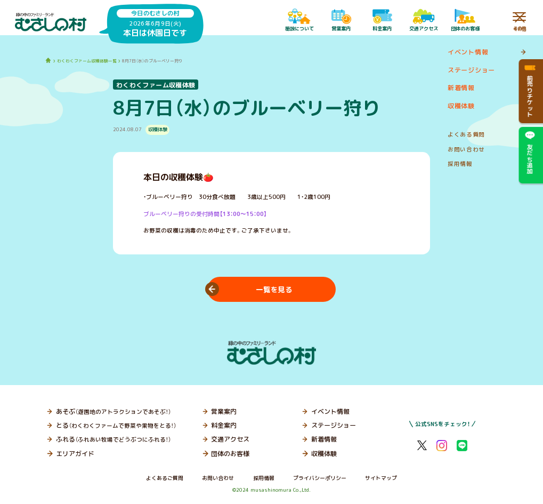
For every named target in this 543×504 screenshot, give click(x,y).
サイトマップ (381, 478)
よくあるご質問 (164, 478)
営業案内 (224, 411)
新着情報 (324, 439)
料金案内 (224, 425)
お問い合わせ (218, 478)
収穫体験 (324, 453)
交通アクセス (230, 439)
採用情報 (263, 478)
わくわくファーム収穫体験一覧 (87, 60)
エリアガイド (75, 453)
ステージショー (333, 425)
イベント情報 (330, 411)
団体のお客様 (230, 453)
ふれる (113, 439)
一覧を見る (274, 289)
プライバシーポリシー (319, 478)
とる (116, 425)
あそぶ (113, 411)
